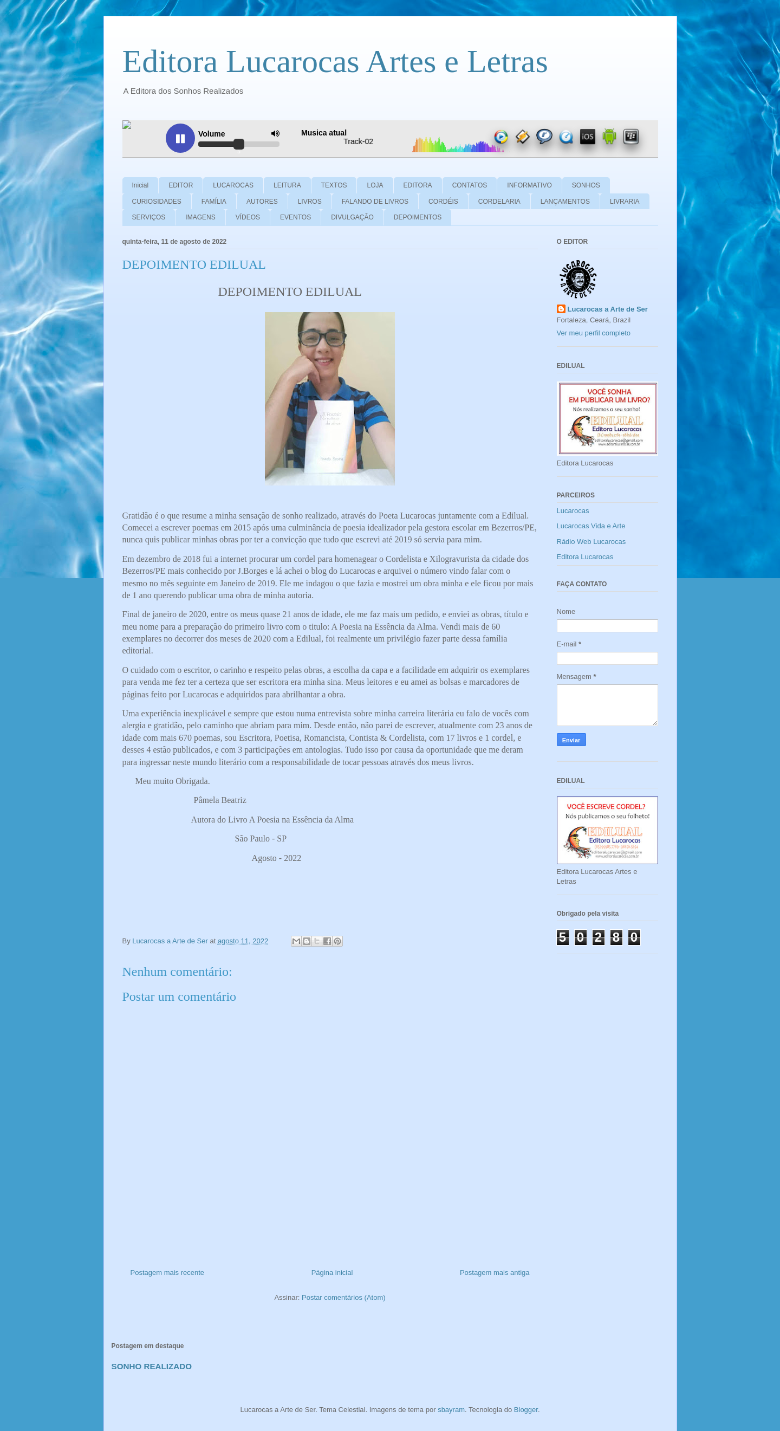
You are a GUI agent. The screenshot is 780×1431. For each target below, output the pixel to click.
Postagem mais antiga (495, 1272)
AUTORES (262, 201)
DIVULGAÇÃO (352, 217)
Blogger (526, 1410)
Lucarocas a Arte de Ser (608, 309)
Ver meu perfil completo (594, 333)
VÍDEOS (248, 217)
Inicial (140, 185)
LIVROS (310, 201)
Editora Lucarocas (585, 557)
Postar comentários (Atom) (344, 1297)
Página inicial (332, 1272)
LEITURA (287, 185)
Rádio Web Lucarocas (591, 542)
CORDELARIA (499, 201)
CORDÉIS (443, 201)
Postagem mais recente (168, 1272)
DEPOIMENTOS (417, 217)
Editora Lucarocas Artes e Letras (335, 61)
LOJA (375, 185)
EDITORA (418, 185)
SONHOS (586, 185)
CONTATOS (469, 185)
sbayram (451, 1410)
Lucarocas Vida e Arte (591, 526)
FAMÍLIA (214, 201)
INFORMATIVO (529, 185)
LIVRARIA (625, 201)
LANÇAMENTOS (565, 201)
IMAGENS (200, 217)
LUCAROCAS (233, 185)
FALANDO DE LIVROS (375, 201)
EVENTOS (295, 217)
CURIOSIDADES (156, 201)
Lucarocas (573, 511)
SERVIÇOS (149, 217)
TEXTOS (334, 185)
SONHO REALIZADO (152, 1366)
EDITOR (180, 185)
